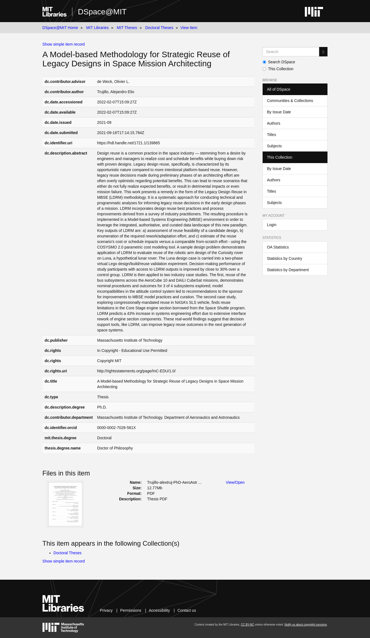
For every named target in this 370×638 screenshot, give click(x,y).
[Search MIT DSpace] (291, 51)
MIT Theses (127, 27)
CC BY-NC (247, 624)
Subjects (274, 146)
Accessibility (159, 610)
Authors (273, 123)
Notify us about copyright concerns (305, 624)
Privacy (106, 610)
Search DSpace (279, 62)
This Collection (278, 69)
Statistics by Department (288, 270)
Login (271, 225)
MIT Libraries (97, 27)
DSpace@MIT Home (60, 27)
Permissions (130, 610)
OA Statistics (278, 247)
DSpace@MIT (102, 11)
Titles (271, 134)
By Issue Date (279, 112)
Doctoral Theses (159, 27)
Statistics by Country (284, 258)
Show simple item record (64, 44)
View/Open (235, 482)
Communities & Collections (290, 100)
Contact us (187, 610)
